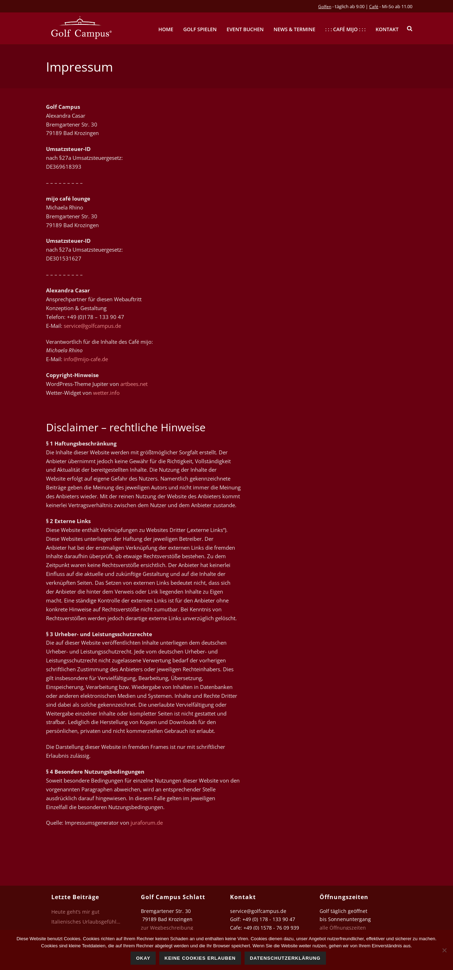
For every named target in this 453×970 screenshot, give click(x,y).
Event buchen (245, 29)
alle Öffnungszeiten (343, 927)
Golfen (324, 7)
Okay (143, 958)
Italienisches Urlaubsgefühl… (85, 922)
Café (373, 7)
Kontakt (386, 29)
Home (165, 29)
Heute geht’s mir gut (75, 912)
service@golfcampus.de (92, 325)
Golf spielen (200, 29)
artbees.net (134, 383)
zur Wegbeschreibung (168, 927)
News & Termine (294, 29)
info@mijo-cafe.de (86, 359)
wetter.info (106, 392)
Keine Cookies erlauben (200, 958)
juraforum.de (147, 822)
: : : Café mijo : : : (345, 29)
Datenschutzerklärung (285, 958)
